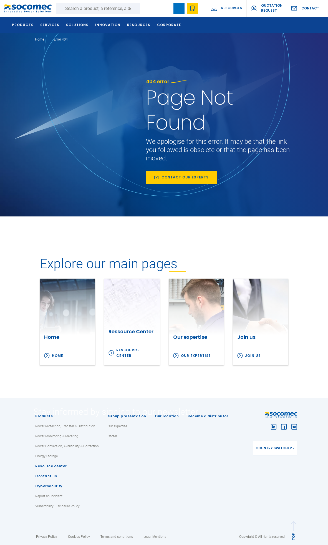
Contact (310, 8)
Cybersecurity (48, 486)
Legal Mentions (154, 537)
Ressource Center (128, 353)
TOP (293, 536)
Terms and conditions (116, 537)
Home (39, 39)
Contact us (46, 476)
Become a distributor (208, 416)
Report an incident (48, 496)
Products (44, 416)
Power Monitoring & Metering (56, 436)
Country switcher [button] (274, 448)
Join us (253, 355)
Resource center (51, 466)
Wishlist (192, 8)
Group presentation (127, 416)
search (165, 8)
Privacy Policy (46, 537)
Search (145, 8)
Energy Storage (46, 456)
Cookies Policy (79, 537)
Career (112, 436)
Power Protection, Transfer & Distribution (65, 426)
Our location (167, 416)
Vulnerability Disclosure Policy (57, 506)
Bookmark (179, 8)
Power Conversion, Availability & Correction (67, 446)
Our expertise (196, 355)
